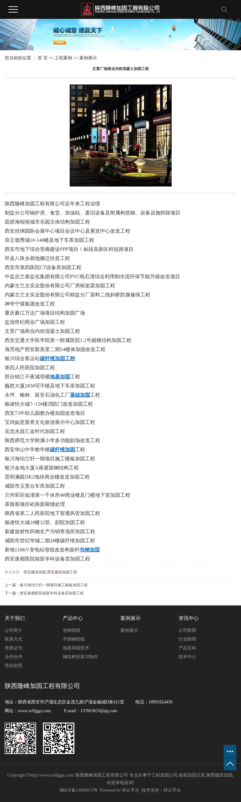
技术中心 (187, 656)
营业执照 (13, 665)
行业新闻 (187, 639)
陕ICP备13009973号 (79, 790)
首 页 (43, 58)
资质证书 (13, 648)
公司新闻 (187, 630)
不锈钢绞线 (74, 639)
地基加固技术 (76, 648)
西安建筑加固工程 (62, 572)
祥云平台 (130, 790)
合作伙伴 (13, 656)
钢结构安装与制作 (80, 656)
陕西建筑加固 (219, 775)
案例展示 (88, 58)
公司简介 (13, 630)
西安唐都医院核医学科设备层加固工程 (52, 593)
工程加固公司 (164, 775)
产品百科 (187, 648)
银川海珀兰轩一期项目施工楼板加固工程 (54, 585)
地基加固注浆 (192, 775)
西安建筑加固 (35, 572)
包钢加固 (71, 630)
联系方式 (13, 639)
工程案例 (63, 58)
